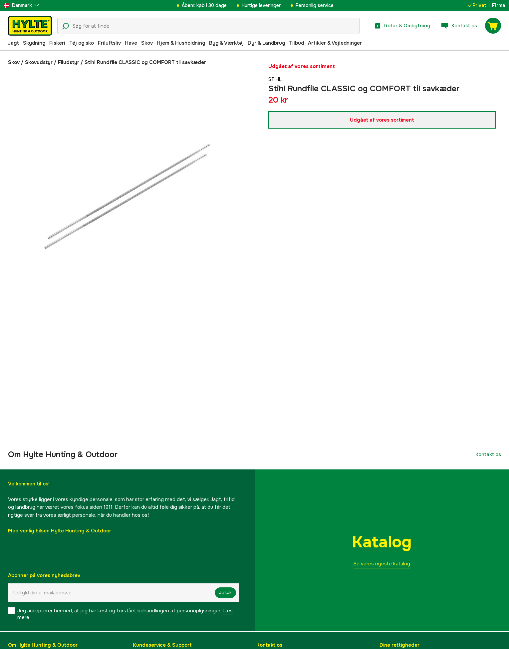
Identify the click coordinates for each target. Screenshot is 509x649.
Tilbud (296, 43)
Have (131, 43)
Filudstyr (68, 62)
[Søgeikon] (66, 26)
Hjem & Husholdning (181, 43)
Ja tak (225, 592)
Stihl (275, 79)
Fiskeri (57, 43)
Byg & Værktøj (226, 43)
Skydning (34, 43)
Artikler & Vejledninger (335, 43)
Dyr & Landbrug (266, 43)
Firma (498, 5)
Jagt (13, 43)
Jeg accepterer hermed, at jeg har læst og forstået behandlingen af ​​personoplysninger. (125, 614)
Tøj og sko (81, 43)
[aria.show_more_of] (21, 5)
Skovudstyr (39, 62)
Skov (147, 43)
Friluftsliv (109, 43)
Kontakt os (488, 454)
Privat (477, 5)
